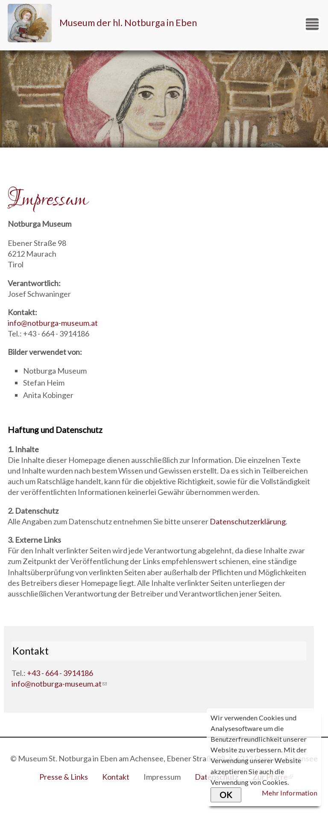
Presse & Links (63, 776)
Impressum (162, 776)
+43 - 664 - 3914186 (60, 673)
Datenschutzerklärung (248, 521)
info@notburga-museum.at (53, 323)
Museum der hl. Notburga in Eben (128, 22)
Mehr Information (289, 793)
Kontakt (115, 776)
